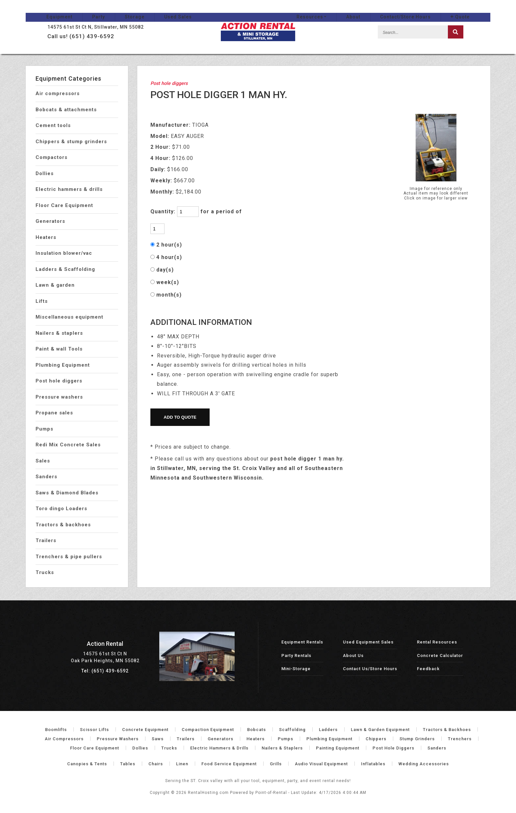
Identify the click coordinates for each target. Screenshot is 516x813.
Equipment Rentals (302, 642)
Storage (114, 10)
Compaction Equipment (208, 729)
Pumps (44, 429)
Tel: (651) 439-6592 (105, 670)
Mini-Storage (296, 668)
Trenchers (460, 738)
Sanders (46, 477)
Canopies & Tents (87, 763)
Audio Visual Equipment (321, 763)
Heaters (46, 237)
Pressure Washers (118, 738)
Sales (43, 461)
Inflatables (373, 763)
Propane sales (54, 413)
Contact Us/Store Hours (370, 668)
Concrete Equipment (145, 729)
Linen (182, 763)
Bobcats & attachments (66, 110)
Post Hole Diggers (393, 748)
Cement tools (53, 125)
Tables (127, 763)
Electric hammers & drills (69, 189)
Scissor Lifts (94, 729)
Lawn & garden (55, 285)
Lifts (42, 301)
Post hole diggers (59, 381)
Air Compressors (64, 738)
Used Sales (157, 10)
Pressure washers (59, 397)
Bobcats (256, 729)
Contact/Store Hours (426, 10)
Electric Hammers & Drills (219, 748)
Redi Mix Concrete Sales (68, 445)
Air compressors (58, 93)
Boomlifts (56, 729)
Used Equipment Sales (368, 642)
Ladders (328, 729)
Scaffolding (292, 729)
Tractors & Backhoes (447, 729)
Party (77, 10)
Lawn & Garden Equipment (380, 729)
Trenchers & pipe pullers (69, 557)
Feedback (428, 668)
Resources (332, 10)
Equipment (39, 10)
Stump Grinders (417, 738)
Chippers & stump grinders (71, 141)
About (374, 10)
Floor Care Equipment (64, 205)
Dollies (45, 173)
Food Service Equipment (229, 763)
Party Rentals (296, 655)
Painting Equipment (337, 748)
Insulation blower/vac (64, 253)
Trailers (46, 540)
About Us (353, 655)
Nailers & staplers (59, 333)
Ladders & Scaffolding (65, 269)
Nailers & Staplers (282, 748)
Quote (480, 10)
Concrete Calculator (440, 655)
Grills (276, 763)
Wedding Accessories (424, 763)
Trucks (45, 572)
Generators (50, 221)
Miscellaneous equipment (69, 317)
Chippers (376, 738)
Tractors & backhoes (63, 525)
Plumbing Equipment (63, 365)
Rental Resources (437, 642)
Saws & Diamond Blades (67, 493)
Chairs (155, 763)
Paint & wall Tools (59, 349)
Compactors (51, 157)
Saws (158, 738)
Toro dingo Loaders (61, 508)
